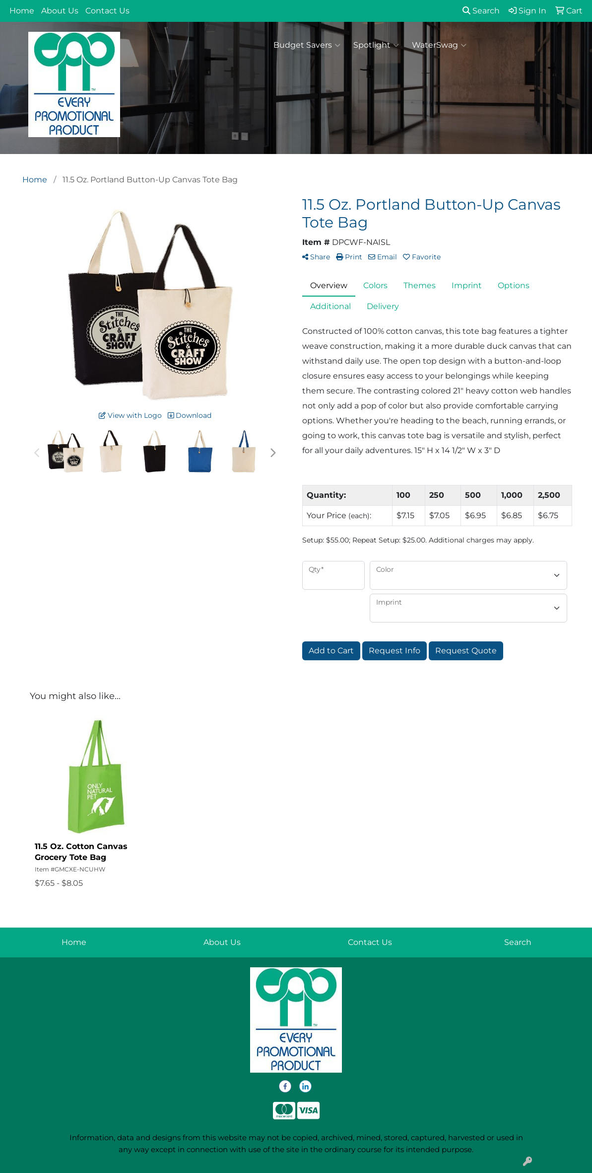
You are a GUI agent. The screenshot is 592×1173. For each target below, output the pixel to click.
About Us (59, 10)
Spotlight (376, 45)
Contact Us (107, 10)
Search (481, 10)
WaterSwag (439, 45)
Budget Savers (306, 45)
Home (21, 10)
